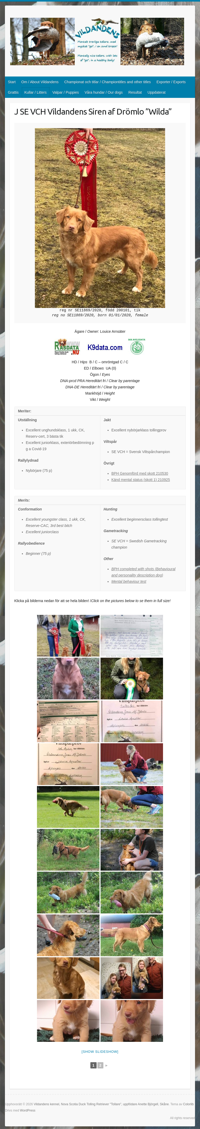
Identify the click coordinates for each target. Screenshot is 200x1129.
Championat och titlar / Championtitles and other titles (107, 82)
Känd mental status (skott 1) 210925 (140, 480)
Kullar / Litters (35, 92)
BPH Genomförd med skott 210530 (139, 473)
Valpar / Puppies (65, 92)
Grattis (13, 92)
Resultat (135, 92)
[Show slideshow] (100, 1052)
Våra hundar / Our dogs (104, 92)
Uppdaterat (156, 92)
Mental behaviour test (128, 581)
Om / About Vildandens (40, 82)
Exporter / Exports (171, 82)
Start (12, 82)
